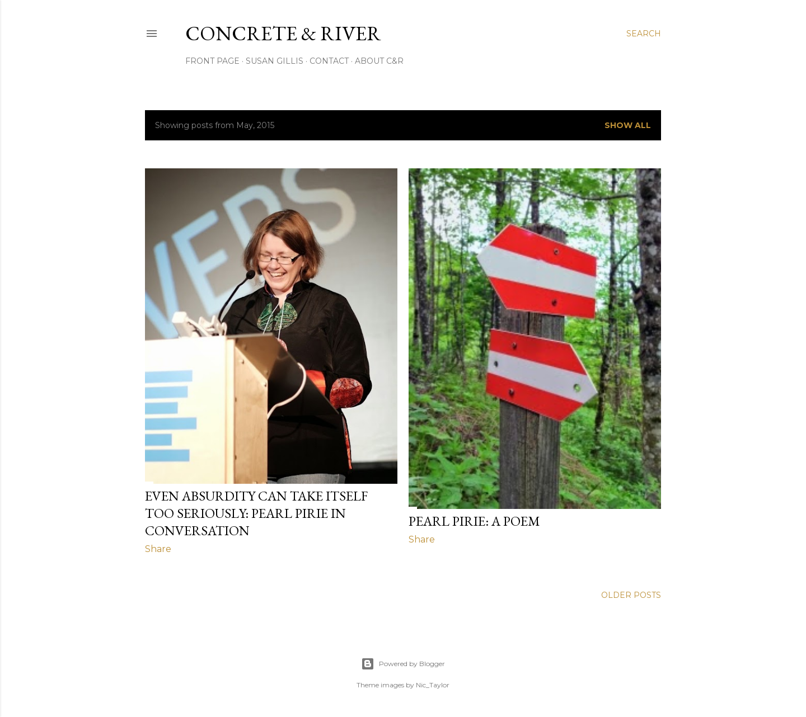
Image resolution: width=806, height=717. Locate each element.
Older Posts (631, 595)
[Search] (643, 33)
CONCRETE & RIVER (283, 33)
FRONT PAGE (212, 61)
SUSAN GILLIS (274, 61)
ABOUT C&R (379, 61)
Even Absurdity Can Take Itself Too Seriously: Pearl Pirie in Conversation (256, 513)
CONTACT (329, 61)
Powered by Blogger (403, 664)
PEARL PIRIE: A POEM (474, 521)
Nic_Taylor (432, 685)
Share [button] (158, 549)
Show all (627, 125)
